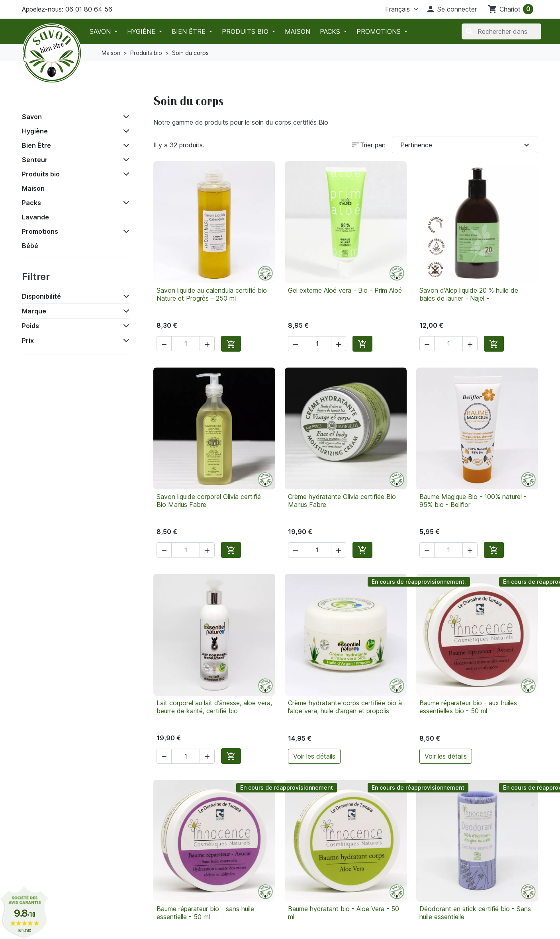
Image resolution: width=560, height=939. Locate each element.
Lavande (35, 217)
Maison (297, 31)
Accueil (39, 98)
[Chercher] (501, 31)
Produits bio (246, 31)
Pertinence (465, 145)
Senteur (35, 160)
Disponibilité (41, 296)
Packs (331, 31)
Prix (28, 340)
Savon (101, 31)
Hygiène (142, 31)
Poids (30, 326)
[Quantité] (185, 343)
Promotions (379, 31)
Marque (34, 311)
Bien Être (190, 31)
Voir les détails (314, 756)
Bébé (30, 246)
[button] (451, 9)
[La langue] (391, 9)
